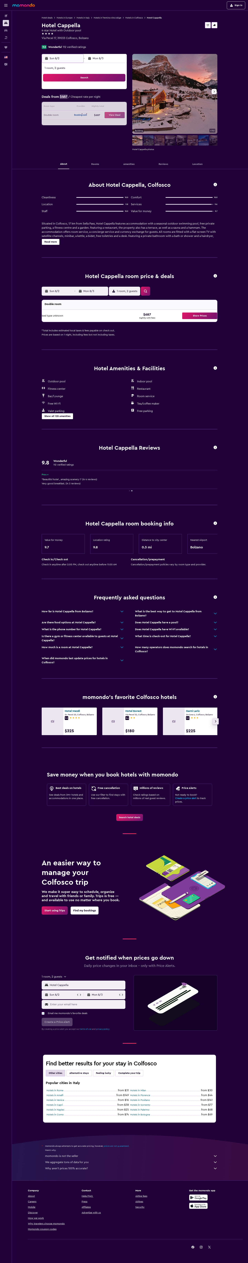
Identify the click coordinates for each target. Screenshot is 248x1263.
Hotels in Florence (141, 1095)
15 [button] (118, 107)
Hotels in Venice (56, 1100)
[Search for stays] (5, 23)
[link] (130, 817)
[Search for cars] (5, 30)
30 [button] (68, 132)
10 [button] (77, 107)
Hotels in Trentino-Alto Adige (108, 18)
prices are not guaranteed (116, 1146)
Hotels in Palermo (140, 1110)
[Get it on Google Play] (198, 1197)
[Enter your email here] (87, 1004)
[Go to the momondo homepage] (23, 5)
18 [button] (85, 115)
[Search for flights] (5, 15)
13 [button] (102, 107)
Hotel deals (47, 18)
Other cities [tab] (56, 1073)
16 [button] (69, 115)
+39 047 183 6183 (52, 42)
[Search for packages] (5, 37)
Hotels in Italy (83, 18)
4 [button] (85, 99)
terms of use (86, 1029)
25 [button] (85, 123)
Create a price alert (186, 798)
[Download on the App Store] (198, 1206)
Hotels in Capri (55, 1105)
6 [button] (102, 99)
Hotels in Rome (55, 1090)
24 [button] (77, 123)
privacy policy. (103, 1029)
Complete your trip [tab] (130, 1073)
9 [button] (69, 107)
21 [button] (110, 115)
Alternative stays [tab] (79, 1073)
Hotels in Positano (141, 1100)
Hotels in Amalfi (55, 1095)
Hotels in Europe (65, 18)
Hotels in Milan (139, 1090)
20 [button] (102, 115)
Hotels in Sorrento (141, 1105)
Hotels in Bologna (140, 1114)
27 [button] (101, 123)
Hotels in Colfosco (134, 18)
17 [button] (77, 115)
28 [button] (110, 123)
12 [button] (93, 107)
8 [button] (118, 99)
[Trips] (5, 47)
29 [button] (118, 123)
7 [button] (110, 99)
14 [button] (110, 107)
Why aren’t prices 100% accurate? (132, 1168)
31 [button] (77, 132)
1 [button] (118, 90)
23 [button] (68, 123)
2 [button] (69, 99)
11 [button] (85, 107)
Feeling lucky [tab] (104, 1073)
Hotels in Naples (56, 1110)
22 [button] (118, 115)
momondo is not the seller (132, 1156)
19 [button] (93, 115)
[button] (6, 5)
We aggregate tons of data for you (132, 1162)
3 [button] (77, 99)
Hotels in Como (55, 1114)
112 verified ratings (74, 47)
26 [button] (93, 123)
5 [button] (93, 99)
